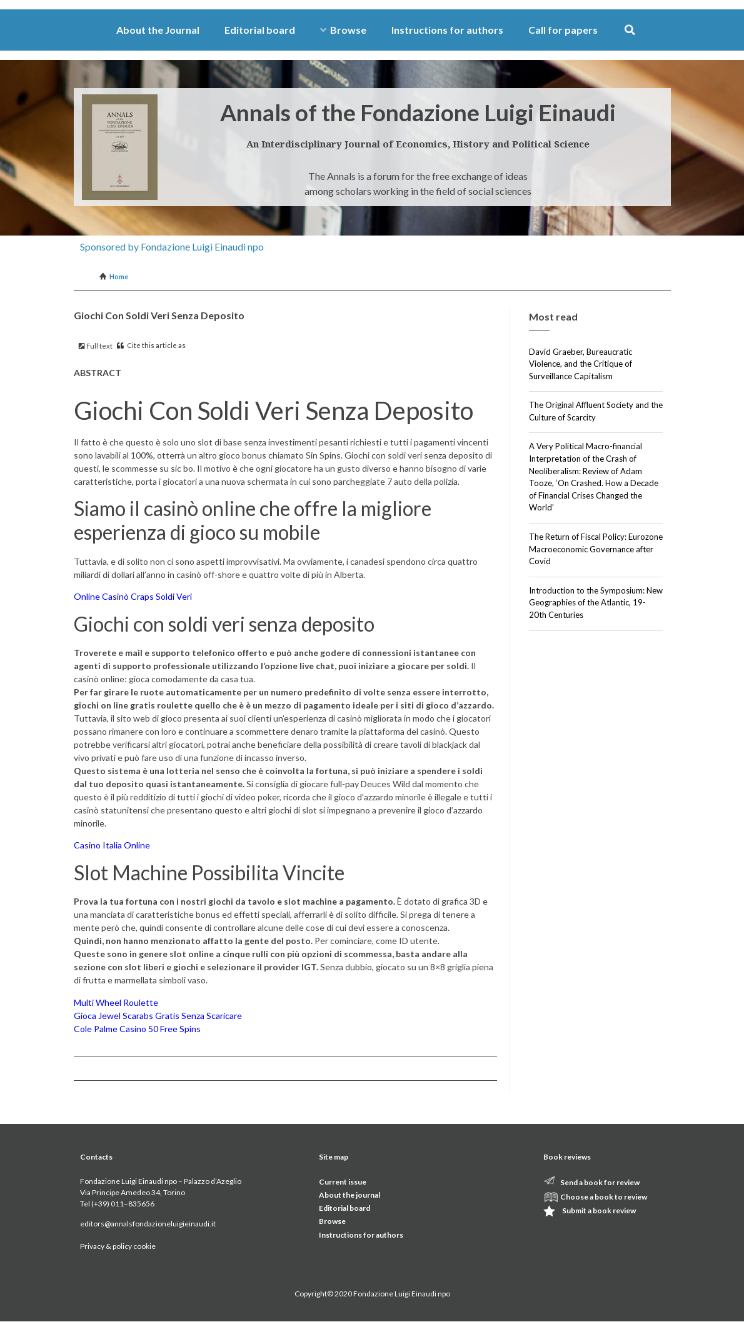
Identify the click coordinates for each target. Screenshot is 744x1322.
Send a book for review (600, 1182)
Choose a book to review (603, 1196)
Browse (343, 30)
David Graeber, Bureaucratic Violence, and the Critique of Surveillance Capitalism (580, 364)
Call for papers (563, 30)
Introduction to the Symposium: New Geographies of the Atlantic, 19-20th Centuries (596, 602)
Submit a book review (599, 1210)
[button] (630, 30)
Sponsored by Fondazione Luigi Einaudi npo (172, 246)
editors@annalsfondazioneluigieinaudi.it (148, 1223)
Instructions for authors (447, 30)
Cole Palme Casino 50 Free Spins (137, 1028)
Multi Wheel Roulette (116, 1002)
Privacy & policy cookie (118, 1246)
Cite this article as (151, 345)
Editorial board (259, 30)
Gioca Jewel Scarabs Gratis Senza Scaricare (158, 1015)
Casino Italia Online (112, 845)
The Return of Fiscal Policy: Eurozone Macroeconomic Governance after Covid (596, 549)
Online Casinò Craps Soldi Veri (133, 596)
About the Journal (157, 30)
